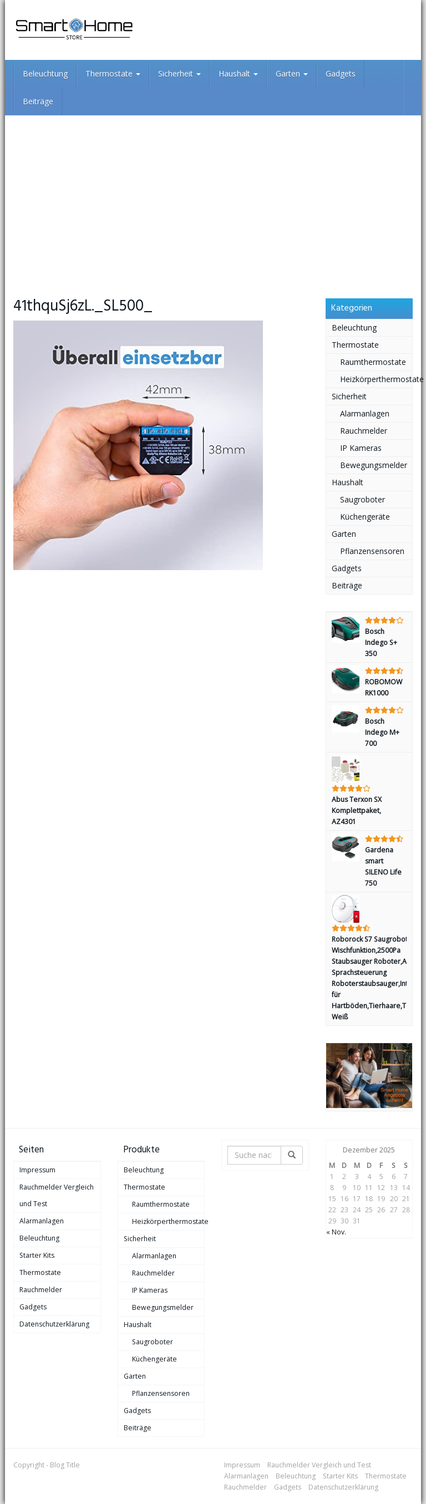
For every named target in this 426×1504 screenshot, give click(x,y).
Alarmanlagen (364, 413)
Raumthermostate (373, 362)
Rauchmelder (363, 430)
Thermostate (112, 73)
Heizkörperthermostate (376, 379)
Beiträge (38, 101)
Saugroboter (362, 499)
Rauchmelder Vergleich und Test (56, 1195)
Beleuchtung (45, 73)
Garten (292, 73)
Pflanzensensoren (372, 551)
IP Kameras (361, 448)
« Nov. (336, 1232)
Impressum (37, 1170)
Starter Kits (36, 1255)
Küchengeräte (365, 516)
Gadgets (341, 73)
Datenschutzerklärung (54, 1324)
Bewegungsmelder (373, 465)
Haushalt (238, 73)
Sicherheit (179, 73)
